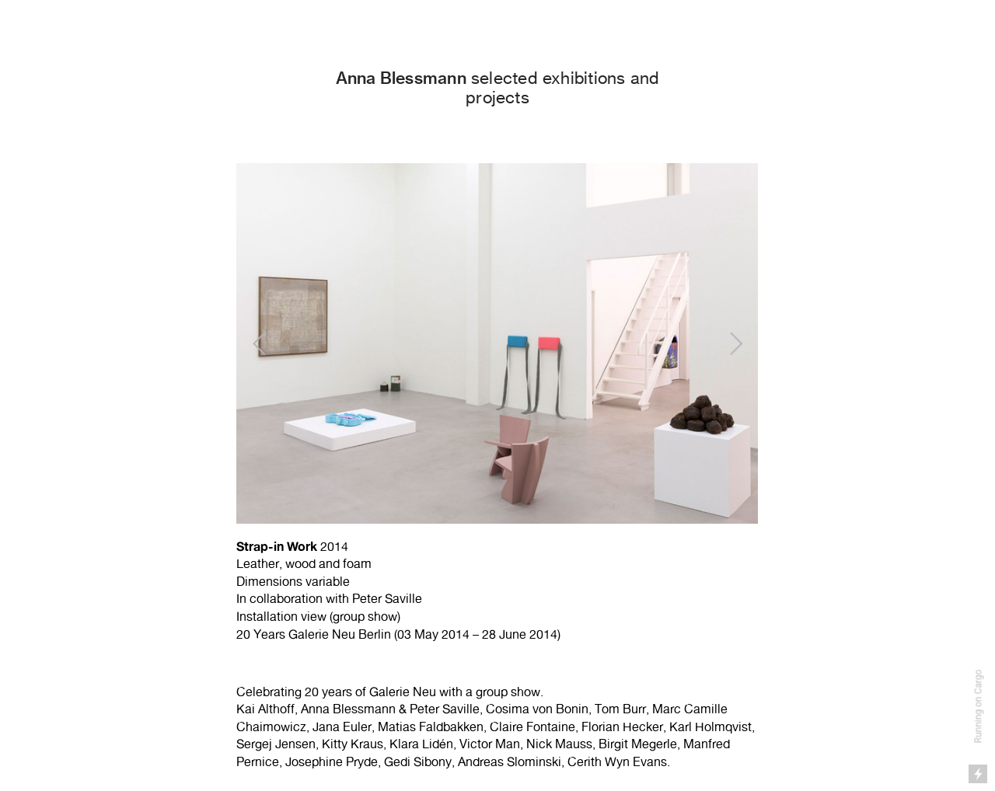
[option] (497, 406)
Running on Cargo (978, 707)
